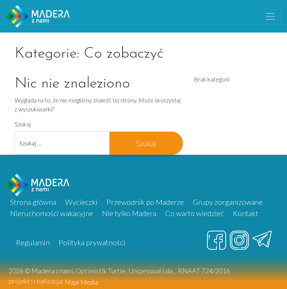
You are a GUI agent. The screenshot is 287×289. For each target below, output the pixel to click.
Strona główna (33, 201)
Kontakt (245, 213)
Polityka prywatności (92, 242)
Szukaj (23, 123)
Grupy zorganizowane (228, 201)
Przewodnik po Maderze (145, 201)
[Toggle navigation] (270, 16)
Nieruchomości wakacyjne (51, 213)
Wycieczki (81, 201)
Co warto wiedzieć (194, 213)
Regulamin (33, 242)
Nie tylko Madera (129, 213)
